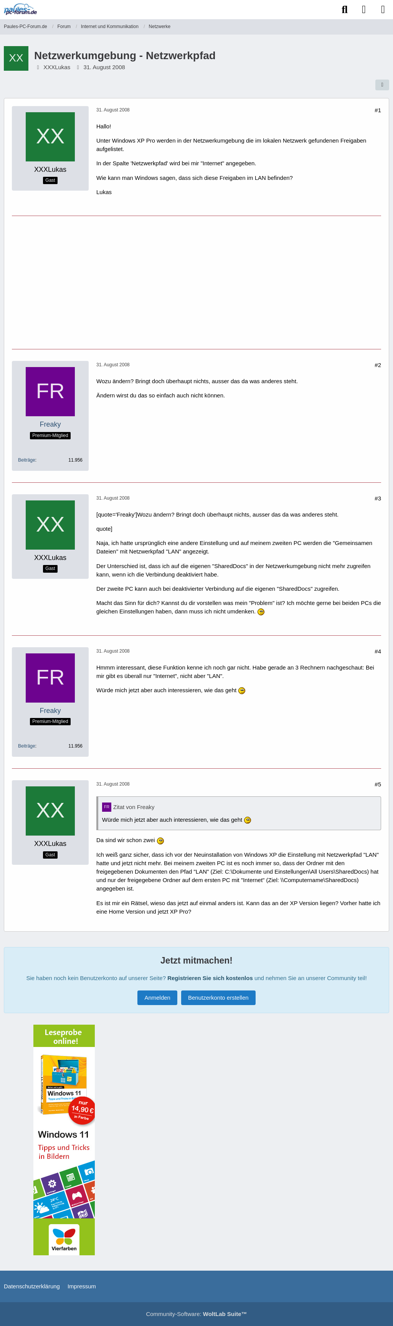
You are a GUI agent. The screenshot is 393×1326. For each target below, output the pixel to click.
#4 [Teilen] (378, 651)
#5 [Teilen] (378, 784)
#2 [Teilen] (378, 365)
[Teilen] (382, 85)
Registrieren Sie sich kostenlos (210, 978)
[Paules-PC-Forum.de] (20, 9)
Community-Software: (196, 1314)
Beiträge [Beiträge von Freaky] (26, 460)
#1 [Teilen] (378, 110)
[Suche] (344, 9)
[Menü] (383, 9)
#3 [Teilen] (378, 498)
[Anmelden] (364, 9)
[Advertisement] (196, 281)
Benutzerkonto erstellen (218, 997)
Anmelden (157, 997)
